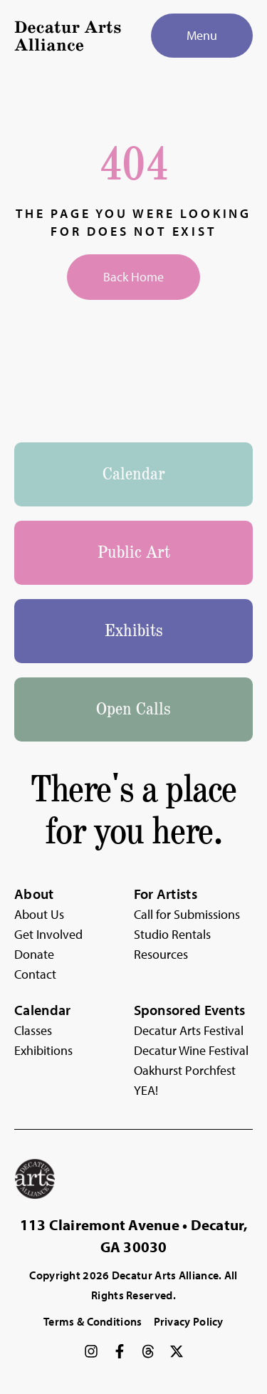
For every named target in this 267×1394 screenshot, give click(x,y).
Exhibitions (43, 1050)
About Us (39, 914)
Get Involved (48, 934)
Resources (161, 954)
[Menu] (202, 36)
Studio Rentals (172, 934)
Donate (34, 954)
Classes (33, 1030)
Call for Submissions (187, 914)
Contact (35, 974)
